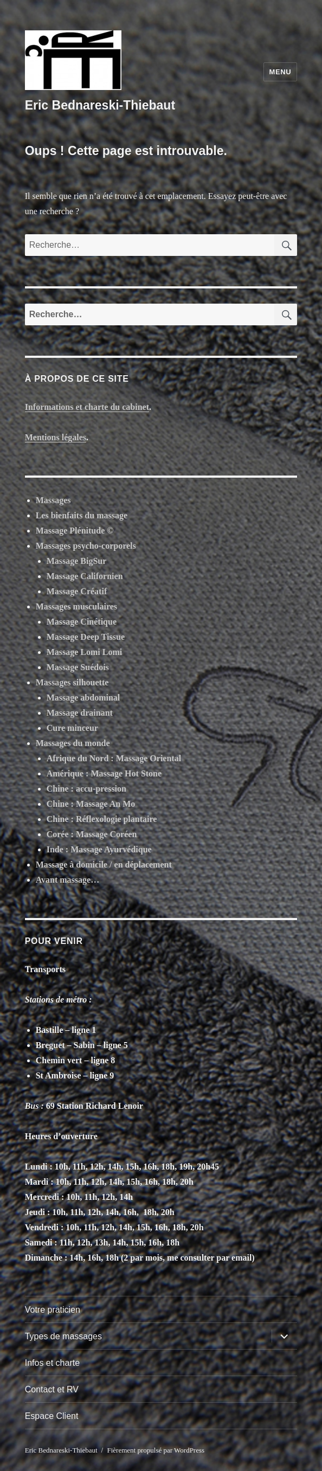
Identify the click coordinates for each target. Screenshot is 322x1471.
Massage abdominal (83, 697)
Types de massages (63, 1336)
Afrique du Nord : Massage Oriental (114, 758)
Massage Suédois (78, 667)
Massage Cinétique (82, 621)
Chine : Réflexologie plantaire (102, 819)
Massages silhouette (72, 682)
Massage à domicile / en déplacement (104, 864)
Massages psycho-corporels (86, 545)
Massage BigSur (77, 561)
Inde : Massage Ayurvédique (99, 849)
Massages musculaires (76, 606)
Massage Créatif (77, 591)
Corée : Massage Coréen (92, 834)
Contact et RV (52, 1389)
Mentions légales (55, 437)
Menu (280, 72)
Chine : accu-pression (86, 788)
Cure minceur (72, 728)
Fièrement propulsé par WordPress (155, 1450)
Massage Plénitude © (75, 530)
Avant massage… (67, 879)
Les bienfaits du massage (81, 515)
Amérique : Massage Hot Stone (104, 773)
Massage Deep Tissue (86, 636)
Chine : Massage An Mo (91, 803)
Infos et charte (52, 1362)
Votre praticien (52, 1309)
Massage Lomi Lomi (85, 652)
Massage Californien (85, 576)
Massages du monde (73, 743)
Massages (53, 500)
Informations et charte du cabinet (87, 407)
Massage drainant (80, 712)
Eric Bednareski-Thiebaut (100, 105)
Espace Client (52, 1416)
